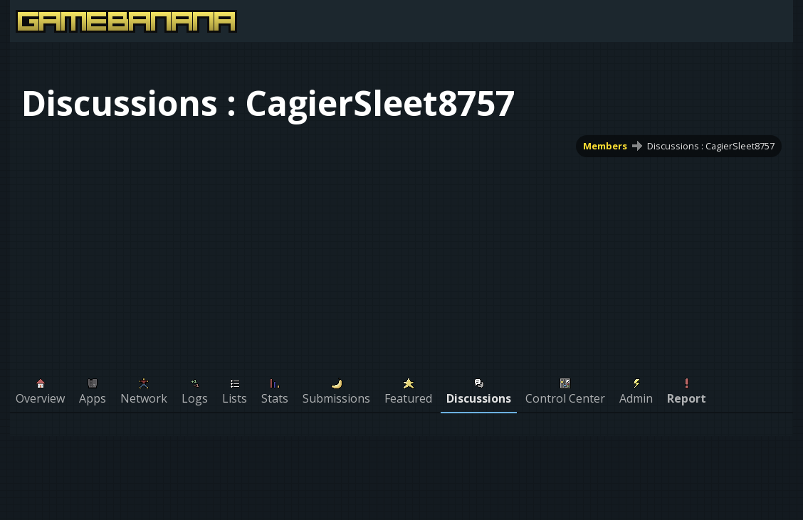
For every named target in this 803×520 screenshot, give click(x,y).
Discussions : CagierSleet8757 (711, 145)
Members (605, 145)
